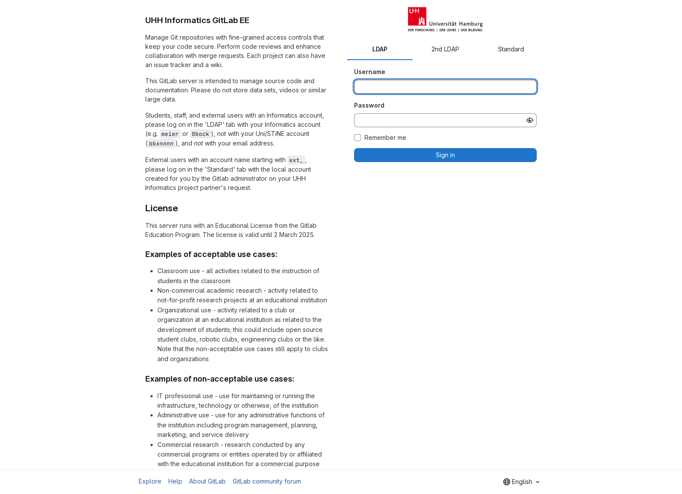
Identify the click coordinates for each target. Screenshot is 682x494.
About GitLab (207, 481)
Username (369, 71)
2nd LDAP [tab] (445, 49)
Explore (150, 481)
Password (369, 105)
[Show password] (530, 120)
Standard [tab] (511, 49)
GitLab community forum (267, 481)
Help (175, 481)
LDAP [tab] (380, 49)
